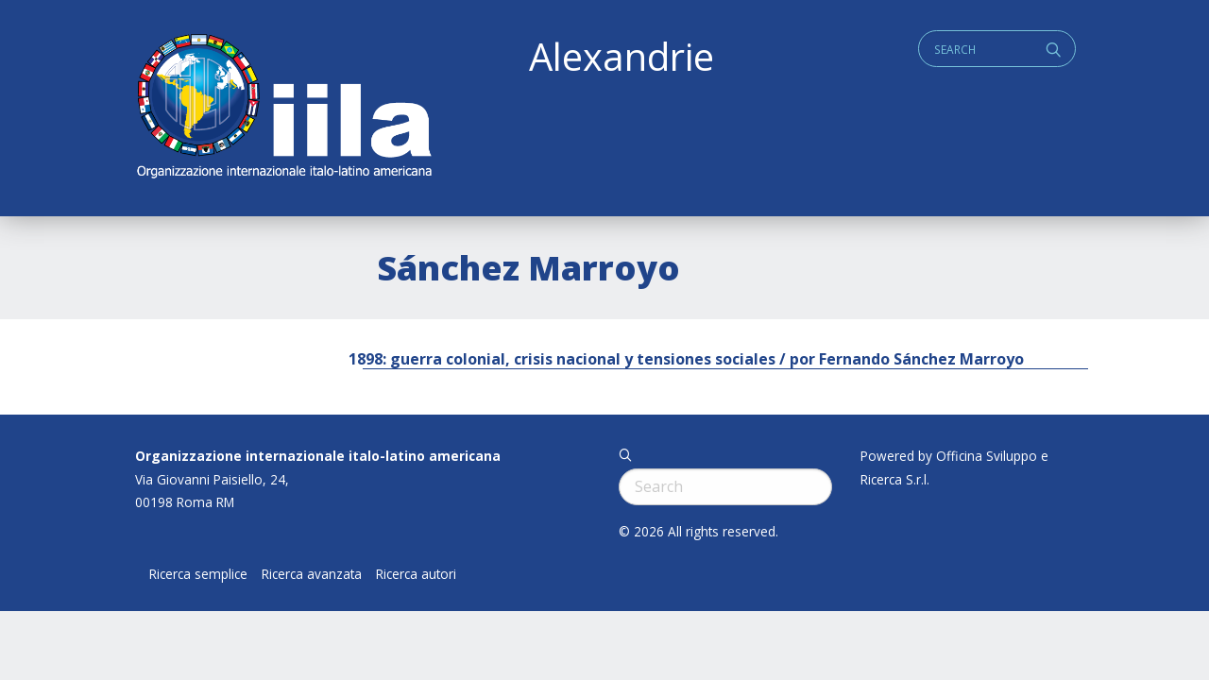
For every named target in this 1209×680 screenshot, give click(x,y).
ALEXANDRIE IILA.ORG (283, 108)
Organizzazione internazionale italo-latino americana (318, 456)
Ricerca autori (416, 574)
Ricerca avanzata (312, 574)
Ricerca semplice (198, 574)
